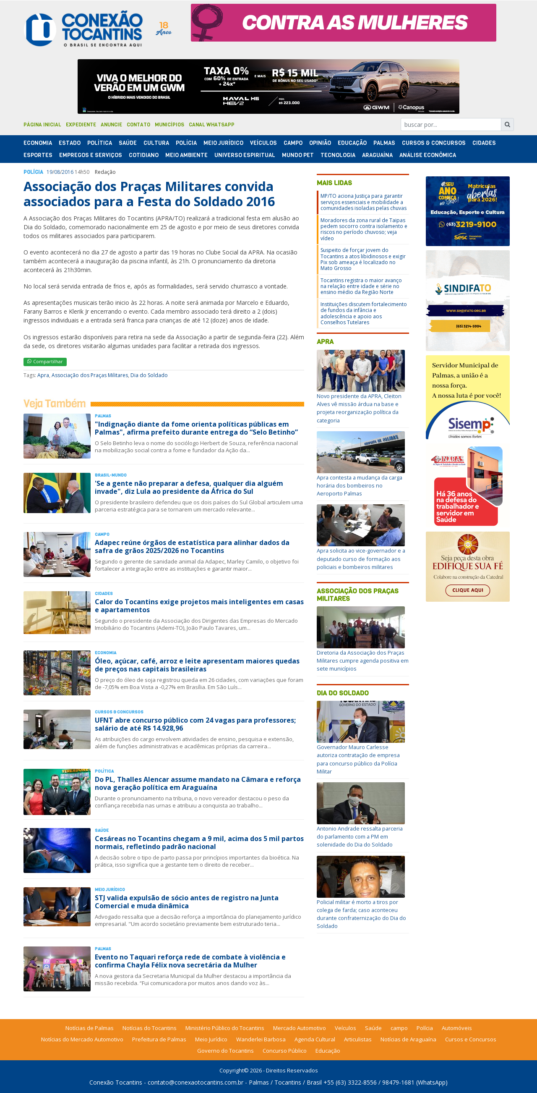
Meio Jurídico (223, 143)
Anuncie (111, 124)
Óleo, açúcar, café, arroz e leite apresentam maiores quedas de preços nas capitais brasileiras (197, 665)
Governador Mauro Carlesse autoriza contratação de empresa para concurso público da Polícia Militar (358, 759)
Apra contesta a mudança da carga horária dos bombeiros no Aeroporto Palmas (359, 485)
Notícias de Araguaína (408, 1039)
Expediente (81, 124)
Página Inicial (42, 124)
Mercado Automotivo (299, 1028)
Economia (37, 143)
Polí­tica (99, 143)
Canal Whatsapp (212, 124)
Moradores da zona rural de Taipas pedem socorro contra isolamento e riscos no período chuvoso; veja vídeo (364, 229)
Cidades (484, 143)
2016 (67, 172)
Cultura (156, 143)
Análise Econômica (427, 155)
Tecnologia (338, 155)
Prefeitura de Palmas (159, 1039)
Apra (43, 375)
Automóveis (457, 1028)
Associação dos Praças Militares (90, 375)
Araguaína (377, 155)
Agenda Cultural (315, 1039)
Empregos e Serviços (90, 155)
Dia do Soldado (149, 375)
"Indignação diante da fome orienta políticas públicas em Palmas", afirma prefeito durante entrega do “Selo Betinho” (196, 428)
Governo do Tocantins (225, 1050)
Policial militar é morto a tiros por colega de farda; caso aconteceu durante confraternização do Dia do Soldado (361, 914)
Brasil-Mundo (111, 475)
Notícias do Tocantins (150, 1028)
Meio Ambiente (186, 155)
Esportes (37, 155)
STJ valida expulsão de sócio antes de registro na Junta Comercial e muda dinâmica (187, 901)
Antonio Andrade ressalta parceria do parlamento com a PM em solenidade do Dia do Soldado (360, 836)
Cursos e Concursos (470, 1039)
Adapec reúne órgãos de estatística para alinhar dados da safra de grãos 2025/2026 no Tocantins (192, 546)
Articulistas (358, 1039)
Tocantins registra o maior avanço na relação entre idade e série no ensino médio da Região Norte (361, 286)
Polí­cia (186, 143)
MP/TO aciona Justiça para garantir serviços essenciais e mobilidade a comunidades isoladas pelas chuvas (364, 202)
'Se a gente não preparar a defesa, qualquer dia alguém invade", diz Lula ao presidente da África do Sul (189, 487)
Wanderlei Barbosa (261, 1039)
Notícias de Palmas (89, 1028)
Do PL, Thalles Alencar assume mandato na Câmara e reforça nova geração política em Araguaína (198, 783)
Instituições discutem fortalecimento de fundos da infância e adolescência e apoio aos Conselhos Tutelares (364, 313)
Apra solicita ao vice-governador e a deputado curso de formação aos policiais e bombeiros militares (361, 558)
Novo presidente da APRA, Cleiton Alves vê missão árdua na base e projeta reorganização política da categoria (359, 408)
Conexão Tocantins (115, 1082)
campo (399, 1028)
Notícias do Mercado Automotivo (82, 1039)
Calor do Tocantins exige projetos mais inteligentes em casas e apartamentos (199, 605)
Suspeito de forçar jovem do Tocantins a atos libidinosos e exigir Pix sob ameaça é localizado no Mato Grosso (363, 259)
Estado (70, 143)
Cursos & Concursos (434, 143)
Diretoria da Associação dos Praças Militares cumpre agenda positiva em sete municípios (363, 660)
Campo (293, 143)
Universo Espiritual (244, 155)
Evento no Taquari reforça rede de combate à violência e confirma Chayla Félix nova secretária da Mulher (190, 961)
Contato (138, 124)
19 (49, 172)
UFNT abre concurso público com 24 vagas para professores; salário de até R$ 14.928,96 (195, 724)
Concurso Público (285, 1050)
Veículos (263, 143)
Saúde (128, 143)
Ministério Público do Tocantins (224, 1028)
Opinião (320, 143)
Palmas (384, 143)
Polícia (425, 1028)
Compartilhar (45, 361)
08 (57, 172)
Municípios (169, 124)
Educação (352, 143)
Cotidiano (144, 155)
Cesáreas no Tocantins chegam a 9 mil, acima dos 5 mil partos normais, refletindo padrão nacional (199, 842)
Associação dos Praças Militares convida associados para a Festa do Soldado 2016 (149, 194)
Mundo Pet (298, 155)
